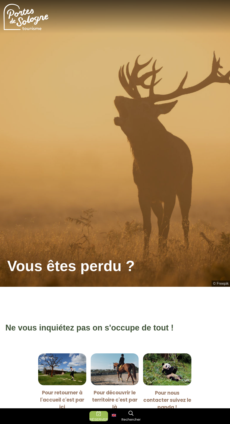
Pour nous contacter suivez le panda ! (167, 400)
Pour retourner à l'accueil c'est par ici (62, 400)
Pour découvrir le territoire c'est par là (114, 400)
